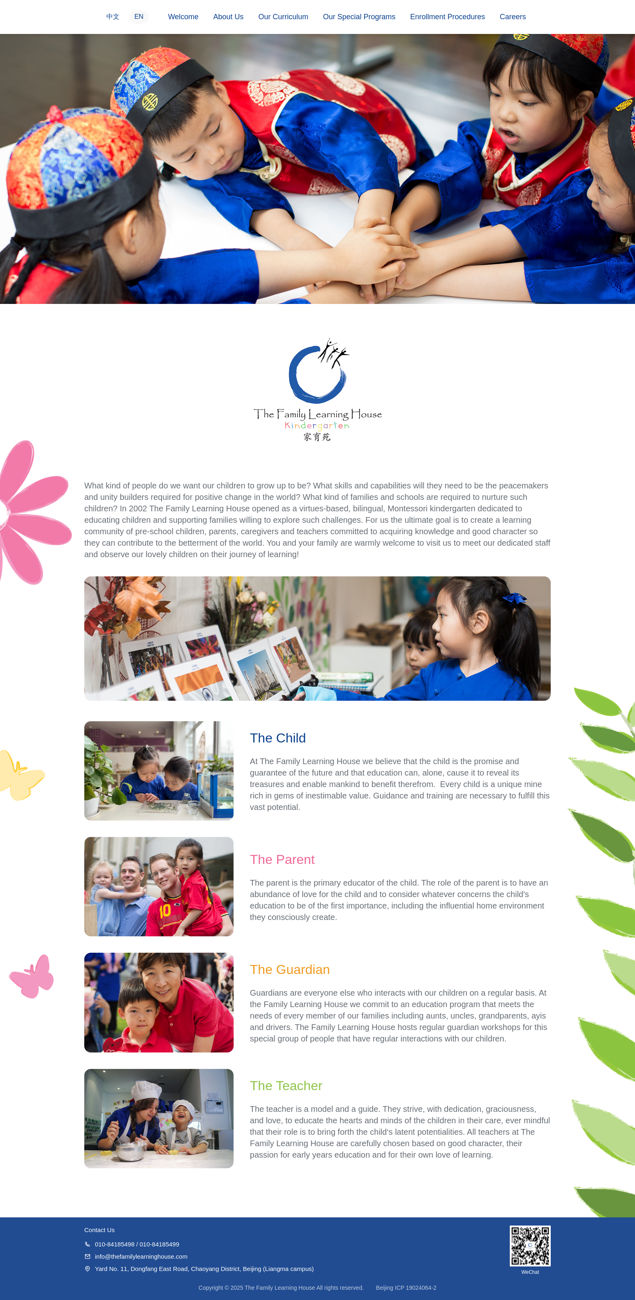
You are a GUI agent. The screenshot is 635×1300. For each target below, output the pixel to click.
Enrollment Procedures (447, 17)
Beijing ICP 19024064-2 (406, 1287)
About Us (228, 17)
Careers (513, 17)
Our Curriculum (283, 17)
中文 (112, 16)
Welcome (183, 17)
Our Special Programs (359, 17)
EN (138, 16)
